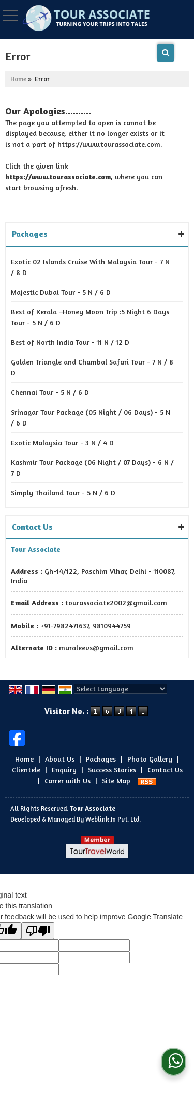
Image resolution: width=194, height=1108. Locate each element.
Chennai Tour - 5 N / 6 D (50, 392)
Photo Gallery (149, 758)
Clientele (26, 769)
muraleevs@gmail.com (96, 647)
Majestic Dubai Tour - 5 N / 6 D (61, 291)
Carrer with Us (67, 780)
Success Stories (112, 769)
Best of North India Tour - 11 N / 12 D (70, 342)
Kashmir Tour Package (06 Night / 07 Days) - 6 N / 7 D (92, 467)
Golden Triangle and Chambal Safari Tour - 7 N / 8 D (92, 367)
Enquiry (64, 769)
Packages (101, 758)
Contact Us (165, 769)
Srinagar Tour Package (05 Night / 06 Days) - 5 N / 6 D (90, 417)
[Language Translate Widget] (120, 689)
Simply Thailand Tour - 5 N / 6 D (63, 492)
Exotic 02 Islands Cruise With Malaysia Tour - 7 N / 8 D (90, 267)
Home (18, 79)
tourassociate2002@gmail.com (116, 602)
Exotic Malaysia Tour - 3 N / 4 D (62, 442)
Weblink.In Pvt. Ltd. (113, 819)
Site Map (116, 780)
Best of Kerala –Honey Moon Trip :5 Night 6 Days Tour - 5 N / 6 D (90, 317)
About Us (59, 758)
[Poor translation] (37, 930)
